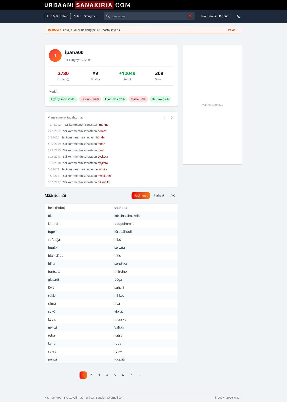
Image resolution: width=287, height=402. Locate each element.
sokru (52, 351)
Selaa (77, 16)
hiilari (52, 263)
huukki (53, 247)
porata (102, 131)
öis (50, 215)
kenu (51, 343)
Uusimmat (140, 195)
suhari (119, 287)
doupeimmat (124, 223)
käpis (52, 319)
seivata (119, 247)
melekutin (104, 176)
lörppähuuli (123, 231)
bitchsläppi (56, 255)
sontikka (101, 169)
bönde (100, 137)
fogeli (52, 231)
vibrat (118, 311)
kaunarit (54, 223)
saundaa (120, 207)
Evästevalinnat (73, 397)
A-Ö (173, 195)
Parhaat (159, 195)
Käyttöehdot (53, 397)
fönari (101, 144)
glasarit (53, 279)
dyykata (103, 156)
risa (117, 303)
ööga (118, 279)
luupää (119, 359)
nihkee (119, 295)
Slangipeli (90, 16)
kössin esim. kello (127, 215)
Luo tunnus (208, 16)
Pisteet (63, 79)
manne (103, 124)
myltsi (52, 327)
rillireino (120, 271)
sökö (51, 311)
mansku (120, 319)
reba (51, 335)
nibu (117, 239)
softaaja (54, 239)
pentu (52, 359)
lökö (51, 287)
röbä (117, 343)
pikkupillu (104, 182)
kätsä (118, 335)
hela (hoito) (56, 207)
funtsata (54, 271)
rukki (52, 295)
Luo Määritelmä (57, 16)
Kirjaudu (224, 16)
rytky (118, 351)
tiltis (117, 255)
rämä (52, 303)
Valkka (119, 327)
